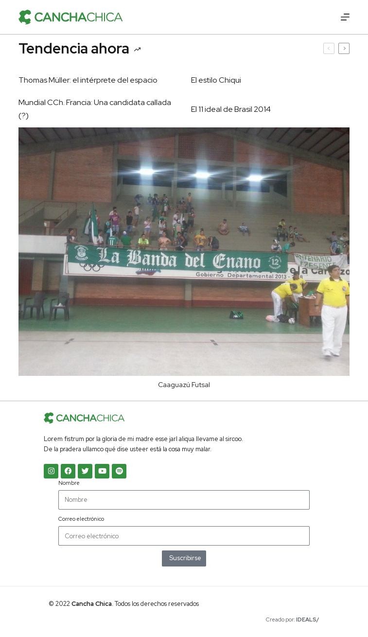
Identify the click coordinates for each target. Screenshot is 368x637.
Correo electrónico (81, 518)
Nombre (69, 482)
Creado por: (292, 619)
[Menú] (345, 17)
